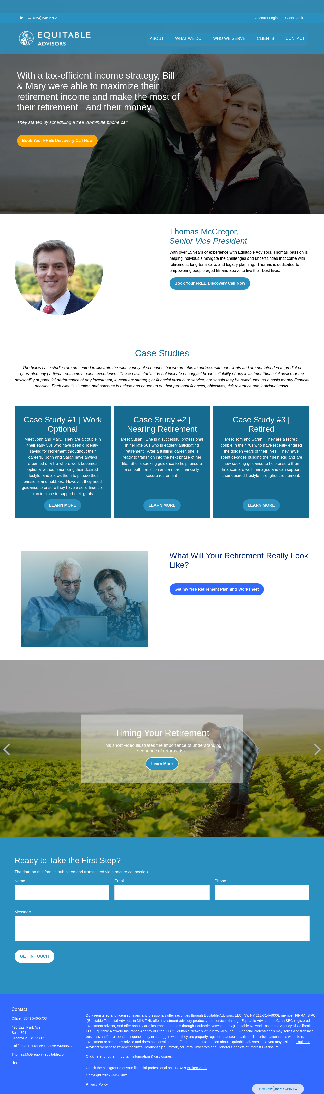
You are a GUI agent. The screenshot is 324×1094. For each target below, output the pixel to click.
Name (20, 881)
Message (23, 912)
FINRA (300, 1015)
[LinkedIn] (22, 5)
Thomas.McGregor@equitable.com (39, 1054)
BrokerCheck (197, 1068)
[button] (157, 25)
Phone (220, 881)
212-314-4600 (267, 1015)
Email (119, 881)
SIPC (311, 1015)
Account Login (266, 5)
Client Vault (294, 5)
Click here (94, 1056)
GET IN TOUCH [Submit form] (34, 956)
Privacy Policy (97, 1084)
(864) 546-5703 (42, 5)
